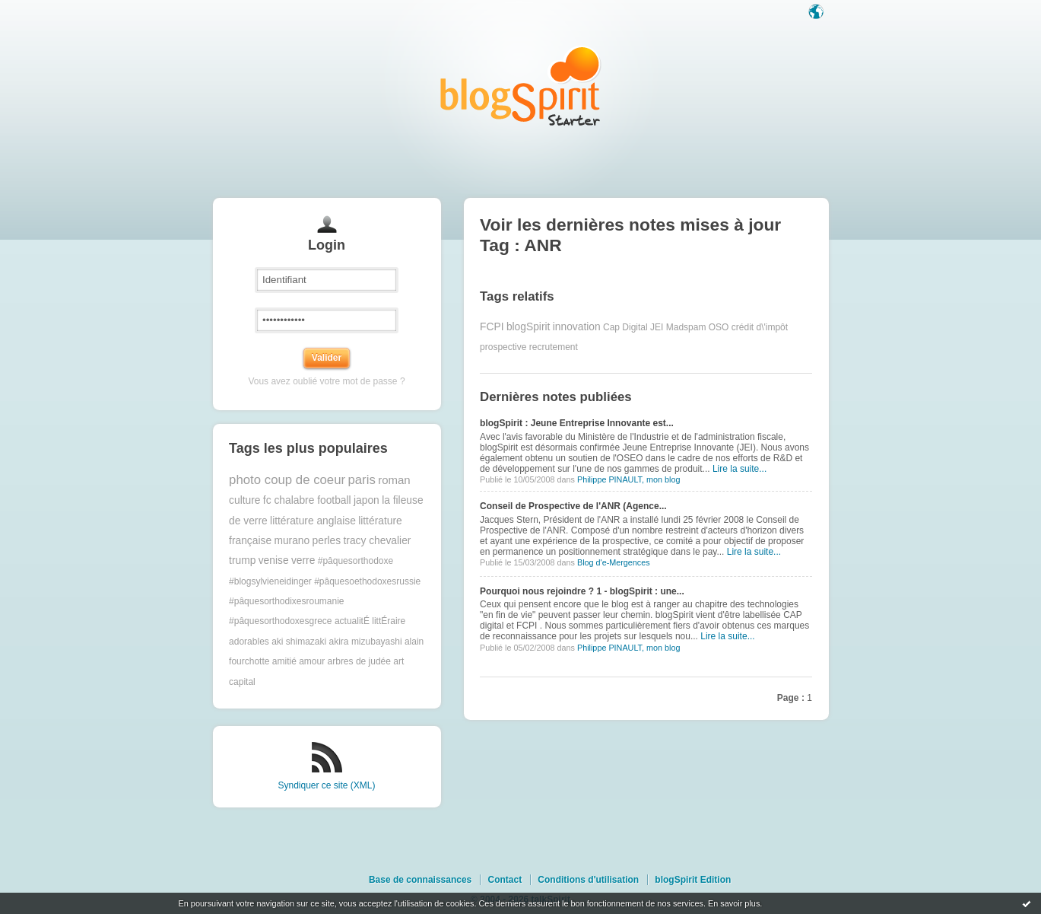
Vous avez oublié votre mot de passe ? (326, 381)
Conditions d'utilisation (588, 879)
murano (291, 540)
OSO (719, 327)
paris (361, 480)
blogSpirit (528, 327)
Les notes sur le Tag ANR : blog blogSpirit (520, 86)
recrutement (553, 347)
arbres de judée (359, 661)
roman (394, 479)
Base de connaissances (420, 879)
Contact (504, 879)
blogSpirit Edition (693, 879)
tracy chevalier (377, 540)
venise (274, 560)
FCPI (491, 327)
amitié (284, 661)
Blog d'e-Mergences (613, 562)
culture (244, 500)
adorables (249, 641)
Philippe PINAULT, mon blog (628, 479)
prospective (503, 347)
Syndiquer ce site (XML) (326, 785)
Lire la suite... (739, 468)
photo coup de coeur (287, 480)
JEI (656, 327)
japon (366, 500)
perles (327, 540)
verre (303, 560)
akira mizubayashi (365, 641)
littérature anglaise (313, 521)
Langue (817, 13)
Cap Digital (625, 327)
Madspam (686, 327)
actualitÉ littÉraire (370, 621)
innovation (577, 327)
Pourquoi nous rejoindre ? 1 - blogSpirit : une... (582, 591)
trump (242, 560)
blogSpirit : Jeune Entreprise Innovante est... (577, 423)
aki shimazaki (298, 641)
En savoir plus (734, 903)
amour (312, 661)
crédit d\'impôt (760, 327)
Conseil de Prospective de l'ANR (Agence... (573, 506)
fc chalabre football (307, 500)
